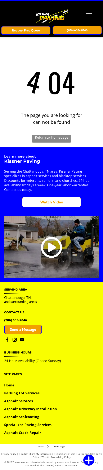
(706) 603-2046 (15, 320)
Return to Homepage (51, 137)
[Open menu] (89, 16)
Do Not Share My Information (37, 453)
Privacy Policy (8, 453)
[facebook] (7, 340)
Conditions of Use (65, 453)
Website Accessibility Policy (56, 457)
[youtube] (22, 340)
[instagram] (15, 340)
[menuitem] (50, 385)
